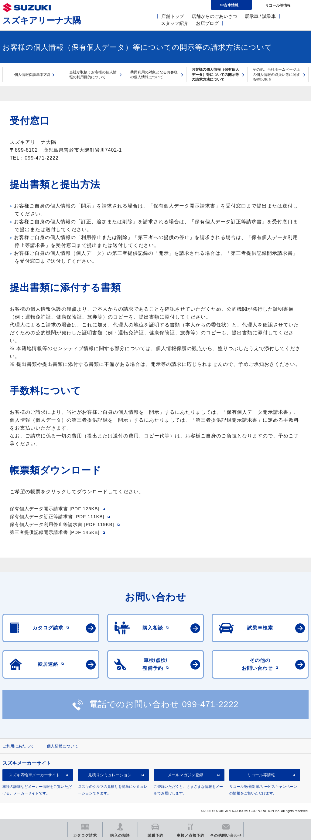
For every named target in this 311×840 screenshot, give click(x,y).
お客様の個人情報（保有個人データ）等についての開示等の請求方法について (215, 74)
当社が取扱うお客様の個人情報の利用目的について (93, 74)
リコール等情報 (261, 775)
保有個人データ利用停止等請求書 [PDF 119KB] (62, 524)
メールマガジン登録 (185, 775)
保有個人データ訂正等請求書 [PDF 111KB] (57, 516)
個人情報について (62, 746)
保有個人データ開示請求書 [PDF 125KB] (55, 508)
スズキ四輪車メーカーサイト (34, 775)
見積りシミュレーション (110, 775)
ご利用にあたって (18, 746)
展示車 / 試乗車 (260, 16)
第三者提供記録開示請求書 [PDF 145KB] (55, 532)
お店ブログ (207, 23)
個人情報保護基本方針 (32, 75)
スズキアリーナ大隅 (41, 20)
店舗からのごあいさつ (214, 16)
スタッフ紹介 (174, 23)
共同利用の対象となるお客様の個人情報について (154, 74)
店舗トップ (172, 16)
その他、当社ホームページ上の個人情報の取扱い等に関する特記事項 (276, 74)
